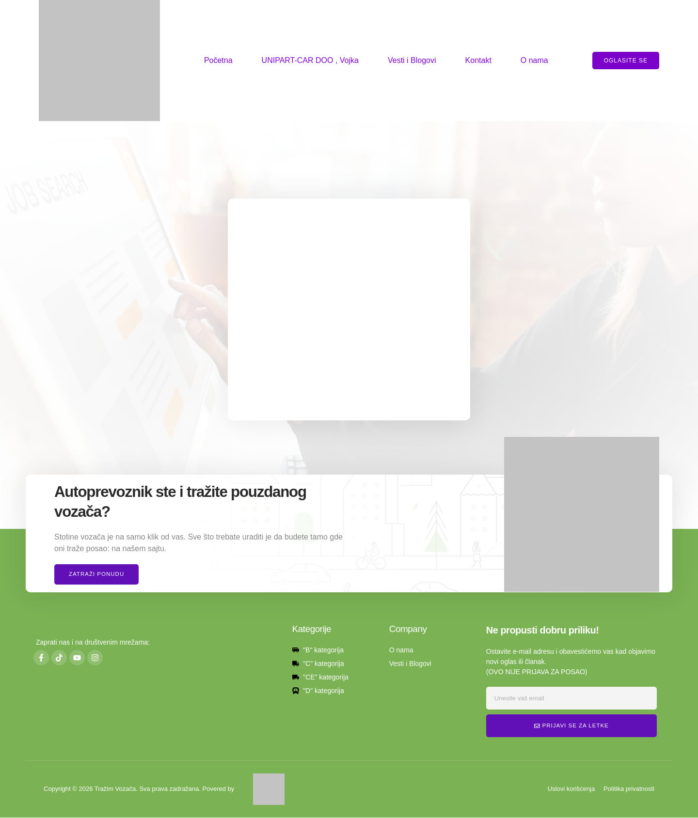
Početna (218, 60)
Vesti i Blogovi (412, 60)
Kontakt (478, 60)
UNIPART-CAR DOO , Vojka (310, 60)
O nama (534, 60)
